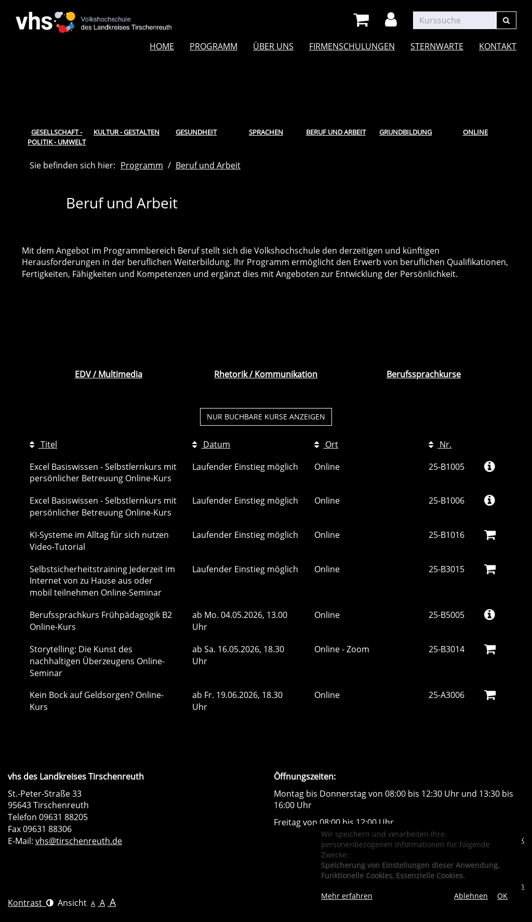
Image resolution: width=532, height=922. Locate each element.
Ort (326, 444)
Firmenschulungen (352, 46)
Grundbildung (405, 132)
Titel (43, 444)
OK (502, 896)
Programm (213, 46)
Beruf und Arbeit (336, 132)
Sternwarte (436, 46)
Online (475, 132)
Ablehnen (471, 896)
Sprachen (266, 132)
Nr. (440, 444)
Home (162, 46)
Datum (211, 444)
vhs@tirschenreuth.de (78, 841)
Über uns (273, 46)
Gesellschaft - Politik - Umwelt (57, 137)
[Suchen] (506, 20)
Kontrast (31, 902)
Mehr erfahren (347, 896)
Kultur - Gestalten (126, 132)
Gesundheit (196, 132)
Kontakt (497, 46)
